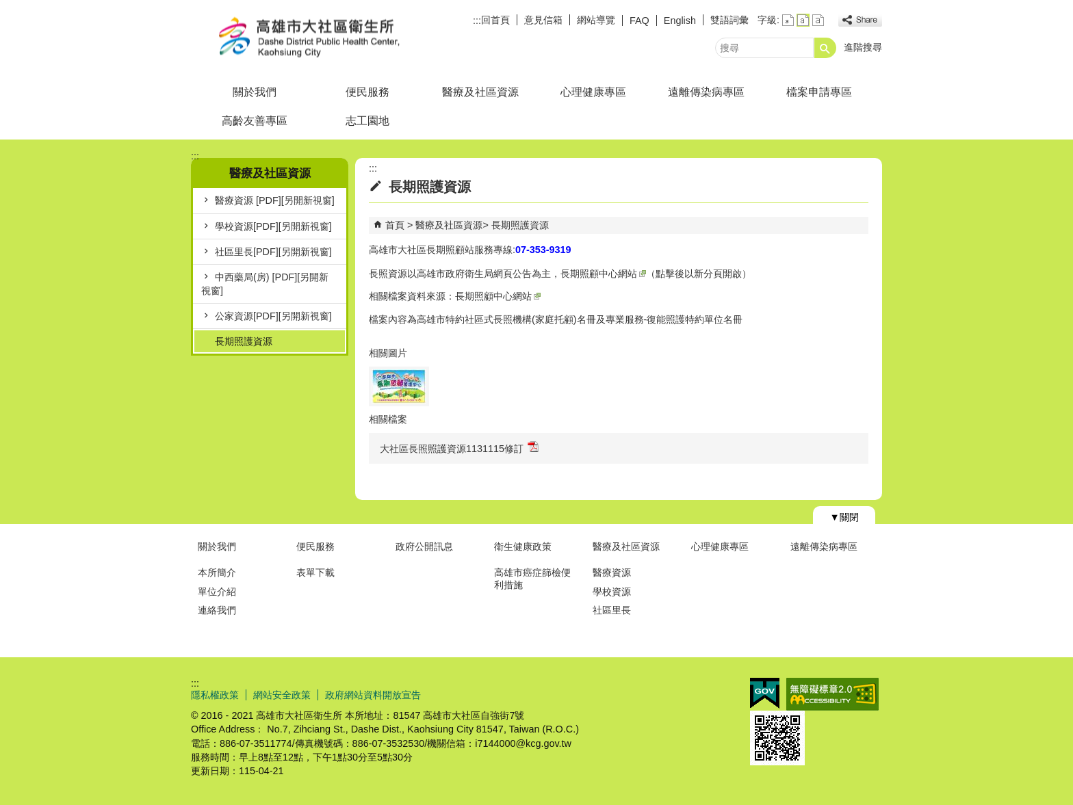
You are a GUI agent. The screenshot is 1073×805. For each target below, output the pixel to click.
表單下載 (315, 572)
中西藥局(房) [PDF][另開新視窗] (264, 284)
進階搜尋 (863, 47)
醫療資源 (612, 572)
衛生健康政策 (523, 546)
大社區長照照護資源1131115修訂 (459, 447)
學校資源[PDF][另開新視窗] (273, 226)
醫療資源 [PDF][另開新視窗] (275, 200)
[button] (825, 48)
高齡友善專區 (254, 121)
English (680, 20)
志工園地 (367, 121)
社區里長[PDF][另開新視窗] (273, 251)
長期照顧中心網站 (603, 273)
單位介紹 (217, 591)
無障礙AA (832, 694)
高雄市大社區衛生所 (306, 37)
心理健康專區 (593, 92)
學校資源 (612, 591)
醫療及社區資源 (480, 92)
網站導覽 (596, 19)
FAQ (639, 20)
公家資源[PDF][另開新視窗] (273, 316)
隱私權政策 (215, 694)
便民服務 (367, 92)
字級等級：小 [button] (788, 20)
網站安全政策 (282, 694)
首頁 (394, 225)
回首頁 (495, 19)
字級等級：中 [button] (803, 20)
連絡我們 (217, 610)
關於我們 (254, 92)
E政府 (764, 693)
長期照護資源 (243, 341)
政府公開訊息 (424, 546)
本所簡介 (217, 572)
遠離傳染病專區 (706, 92)
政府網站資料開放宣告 (373, 694)
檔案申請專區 (819, 92)
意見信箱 (543, 19)
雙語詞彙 (729, 19)
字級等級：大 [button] (818, 20)
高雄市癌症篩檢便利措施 (532, 578)
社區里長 (612, 610)
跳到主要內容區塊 (7, 7)
